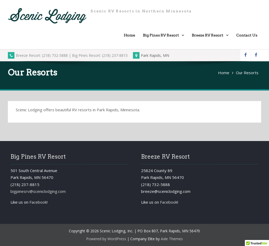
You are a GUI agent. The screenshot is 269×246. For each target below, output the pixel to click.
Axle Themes (172, 238)
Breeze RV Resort (207, 35)
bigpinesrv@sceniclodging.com (38, 191)
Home (129, 35)
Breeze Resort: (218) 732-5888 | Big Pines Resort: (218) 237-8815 (68, 55)
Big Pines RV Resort (161, 35)
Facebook (38, 202)
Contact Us (246, 35)
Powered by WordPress (106, 238)
